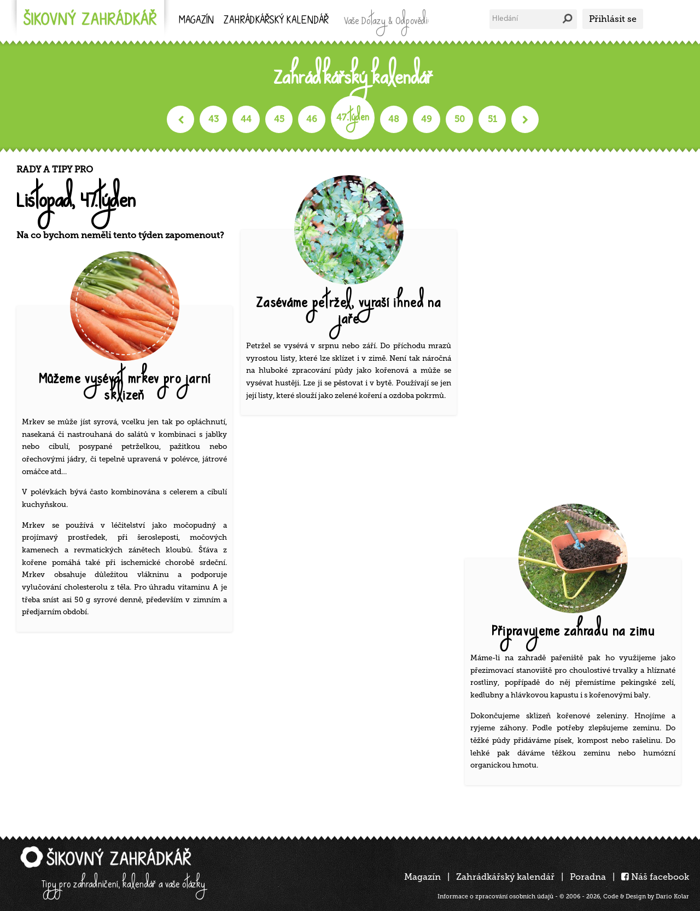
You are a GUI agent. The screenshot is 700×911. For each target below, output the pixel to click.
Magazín (196, 21)
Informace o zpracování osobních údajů (495, 896)
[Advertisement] (577, 328)
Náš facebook (655, 877)
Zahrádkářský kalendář (505, 877)
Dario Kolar (672, 896)
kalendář (276, 21)
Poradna (588, 877)
